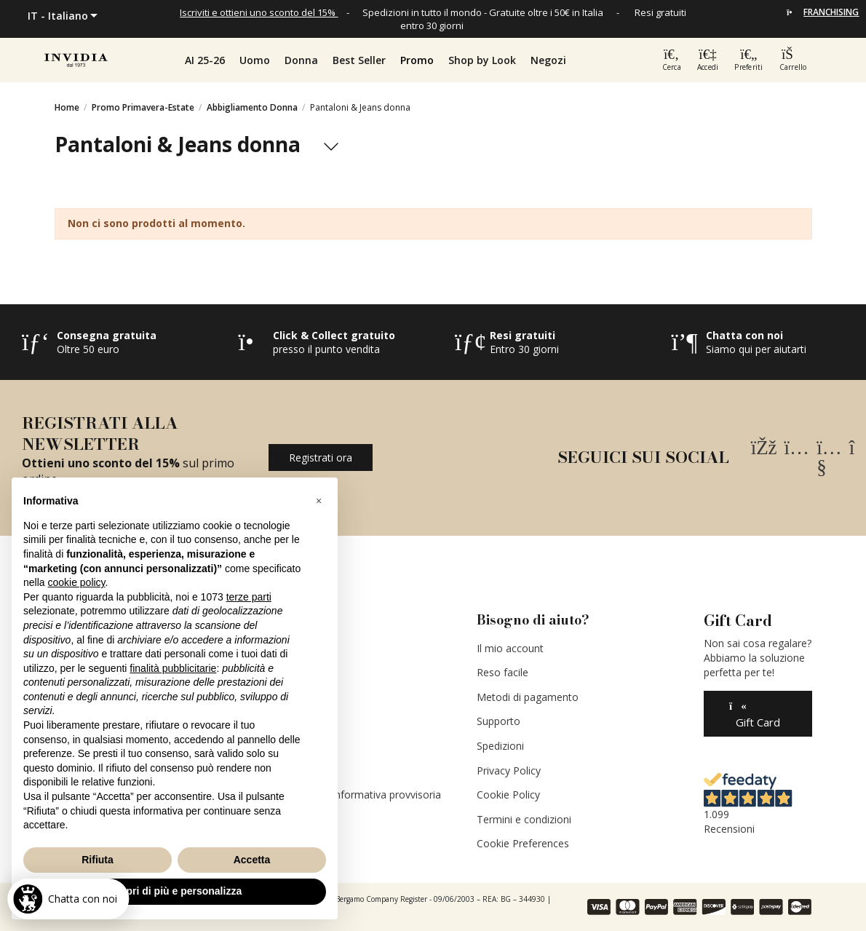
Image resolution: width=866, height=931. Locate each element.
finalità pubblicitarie (173, 668)
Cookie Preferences (523, 843)
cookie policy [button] (76, 582)
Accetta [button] (252, 859)
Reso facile (502, 672)
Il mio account (510, 648)
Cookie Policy (508, 794)
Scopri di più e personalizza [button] (175, 891)
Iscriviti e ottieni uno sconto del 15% (257, 12)
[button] (417, 60)
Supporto (498, 721)
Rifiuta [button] (98, 859)
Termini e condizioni (524, 819)
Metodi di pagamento (528, 697)
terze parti (248, 597)
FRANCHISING (831, 12)
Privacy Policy (509, 770)
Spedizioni (500, 746)
